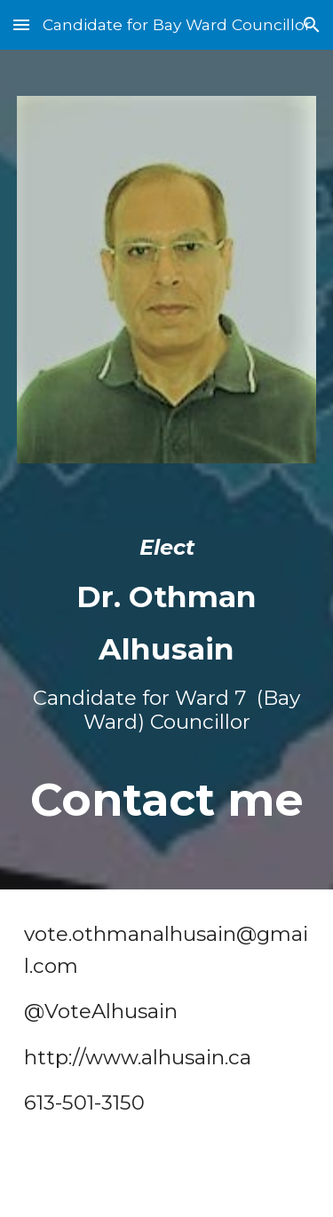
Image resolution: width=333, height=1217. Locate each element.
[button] (21, 24)
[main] (167, 674)
